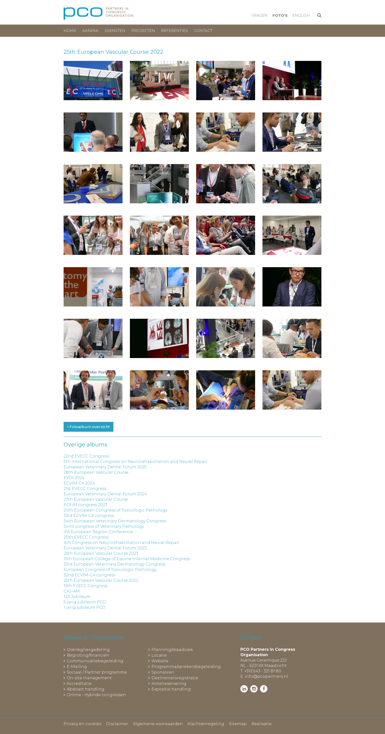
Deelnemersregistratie (174, 678)
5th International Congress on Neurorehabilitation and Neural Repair (135, 461)
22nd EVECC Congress (86, 456)
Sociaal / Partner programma (97, 672)
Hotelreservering (168, 683)
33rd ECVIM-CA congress (89, 515)
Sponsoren (162, 672)
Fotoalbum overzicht (88, 426)
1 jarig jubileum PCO (84, 607)
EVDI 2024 (74, 477)
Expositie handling (171, 689)
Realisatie (261, 723)
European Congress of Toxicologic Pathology (110, 569)
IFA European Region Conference (98, 531)
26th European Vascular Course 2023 (101, 553)
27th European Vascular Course (96, 499)
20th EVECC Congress (86, 537)
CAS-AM (72, 591)
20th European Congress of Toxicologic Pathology (115, 510)
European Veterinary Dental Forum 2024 (105, 494)
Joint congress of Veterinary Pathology (104, 526)
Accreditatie (79, 683)
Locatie (159, 655)
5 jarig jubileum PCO (85, 602)
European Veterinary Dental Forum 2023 (105, 548)
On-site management (89, 678)
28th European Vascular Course (96, 472)
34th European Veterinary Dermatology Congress (115, 521)
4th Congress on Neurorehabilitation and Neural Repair (121, 542)
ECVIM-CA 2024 (79, 483)
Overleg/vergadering (88, 649)
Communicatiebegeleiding (95, 661)
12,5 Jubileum (77, 596)
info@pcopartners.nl (266, 676)
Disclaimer (117, 723)
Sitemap (238, 723)
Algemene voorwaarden (158, 723)
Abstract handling (85, 689)
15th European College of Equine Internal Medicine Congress (127, 558)
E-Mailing (77, 666)
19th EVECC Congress (85, 585)
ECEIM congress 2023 (85, 504)
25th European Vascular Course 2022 (101, 580)
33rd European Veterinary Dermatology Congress (114, 564)
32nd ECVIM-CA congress (89, 575)
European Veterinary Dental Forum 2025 (105, 467)
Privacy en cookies (82, 723)
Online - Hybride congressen (96, 694)
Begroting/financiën (88, 655)
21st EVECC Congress (85, 488)
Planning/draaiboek (172, 649)
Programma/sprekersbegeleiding (186, 666)
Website (159, 661)
